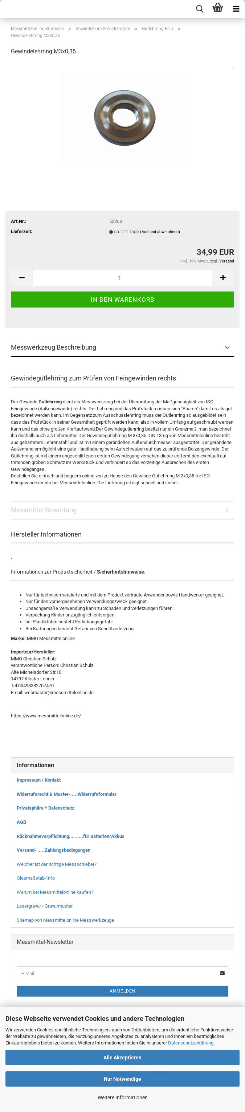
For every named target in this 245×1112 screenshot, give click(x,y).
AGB (21, 822)
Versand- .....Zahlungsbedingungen (53, 850)
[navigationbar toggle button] (236, 9)
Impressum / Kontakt (39, 780)
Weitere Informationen (123, 1097)
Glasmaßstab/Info (36, 878)
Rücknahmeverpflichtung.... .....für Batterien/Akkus (70, 836)
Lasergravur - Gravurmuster (45, 906)
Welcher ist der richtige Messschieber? (57, 864)
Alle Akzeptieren (122, 1057)
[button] (22, 278)
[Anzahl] (122, 278)
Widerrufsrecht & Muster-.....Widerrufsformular (67, 794)
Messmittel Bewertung (44, 510)
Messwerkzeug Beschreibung (53, 347)
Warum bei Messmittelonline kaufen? (55, 892)
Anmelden (123, 991)
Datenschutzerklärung (190, 1043)
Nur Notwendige (122, 1079)
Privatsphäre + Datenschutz (45, 808)
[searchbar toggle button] (200, 9)
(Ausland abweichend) (160, 231)
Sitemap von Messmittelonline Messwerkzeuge (65, 920)
